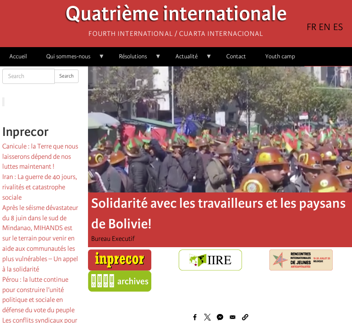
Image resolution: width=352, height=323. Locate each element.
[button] (245, 317)
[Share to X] (207, 317)
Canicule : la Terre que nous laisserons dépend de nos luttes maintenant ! (40, 156)
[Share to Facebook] (194, 317)
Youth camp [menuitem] (280, 56)
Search (66, 76)
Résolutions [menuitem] (135, 59)
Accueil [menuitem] (18, 56)
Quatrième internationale (176, 16)
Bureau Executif (113, 239)
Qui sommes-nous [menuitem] (71, 59)
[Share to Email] (232, 317)
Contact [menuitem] (236, 56)
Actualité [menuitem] (189, 59)
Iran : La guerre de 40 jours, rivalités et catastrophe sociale (39, 187)
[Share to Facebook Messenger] (220, 317)
